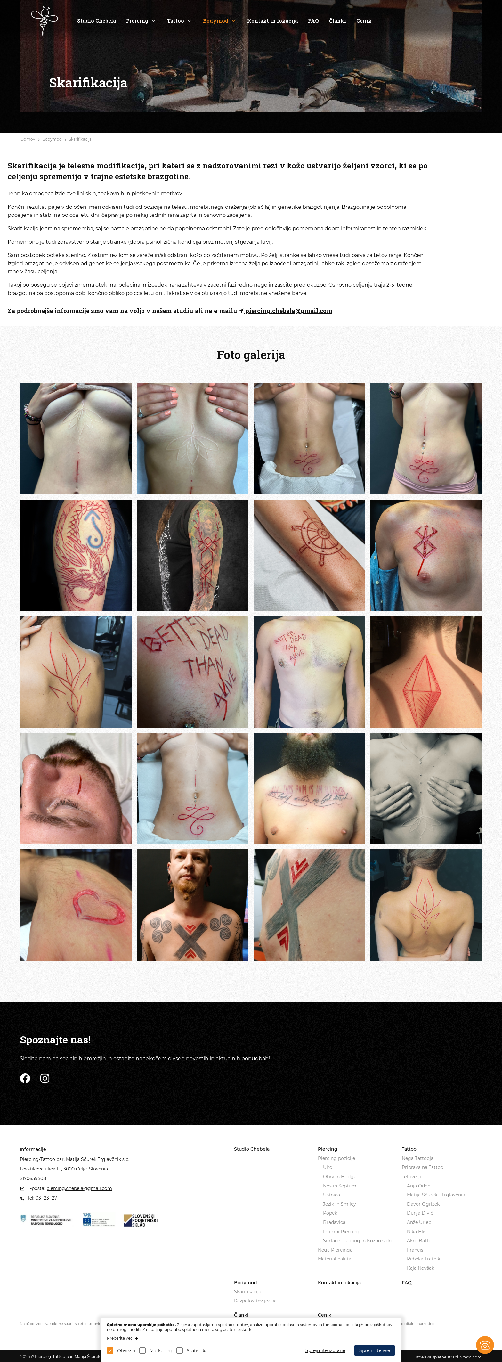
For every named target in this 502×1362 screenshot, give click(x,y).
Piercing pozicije (336, 1158)
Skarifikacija (80, 139)
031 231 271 (47, 1198)
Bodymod (215, 20)
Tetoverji (411, 1176)
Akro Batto (419, 1241)
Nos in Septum (339, 1186)
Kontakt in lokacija (272, 20)
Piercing (137, 20)
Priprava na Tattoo (422, 1167)
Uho (327, 1167)
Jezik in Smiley (339, 1204)
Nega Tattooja (417, 1158)
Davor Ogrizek (423, 1204)
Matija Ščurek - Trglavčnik (436, 1195)
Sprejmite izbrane (325, 1350)
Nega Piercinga (335, 1250)
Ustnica (331, 1195)
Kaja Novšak (420, 1268)
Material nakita (334, 1259)
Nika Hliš (416, 1232)
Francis (415, 1250)
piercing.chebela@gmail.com (285, 310)
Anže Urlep (419, 1222)
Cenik (364, 20)
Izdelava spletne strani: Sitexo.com (449, 1357)
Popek (330, 1213)
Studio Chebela (96, 20)
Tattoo (175, 20)
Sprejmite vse (374, 1350)
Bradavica (334, 1222)
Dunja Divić (420, 1213)
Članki (337, 20)
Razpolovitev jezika (255, 1301)
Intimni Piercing (341, 1232)
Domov (27, 139)
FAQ (313, 20)
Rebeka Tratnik (423, 1259)
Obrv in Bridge (339, 1176)
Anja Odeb (418, 1186)
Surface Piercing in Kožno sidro (358, 1241)
